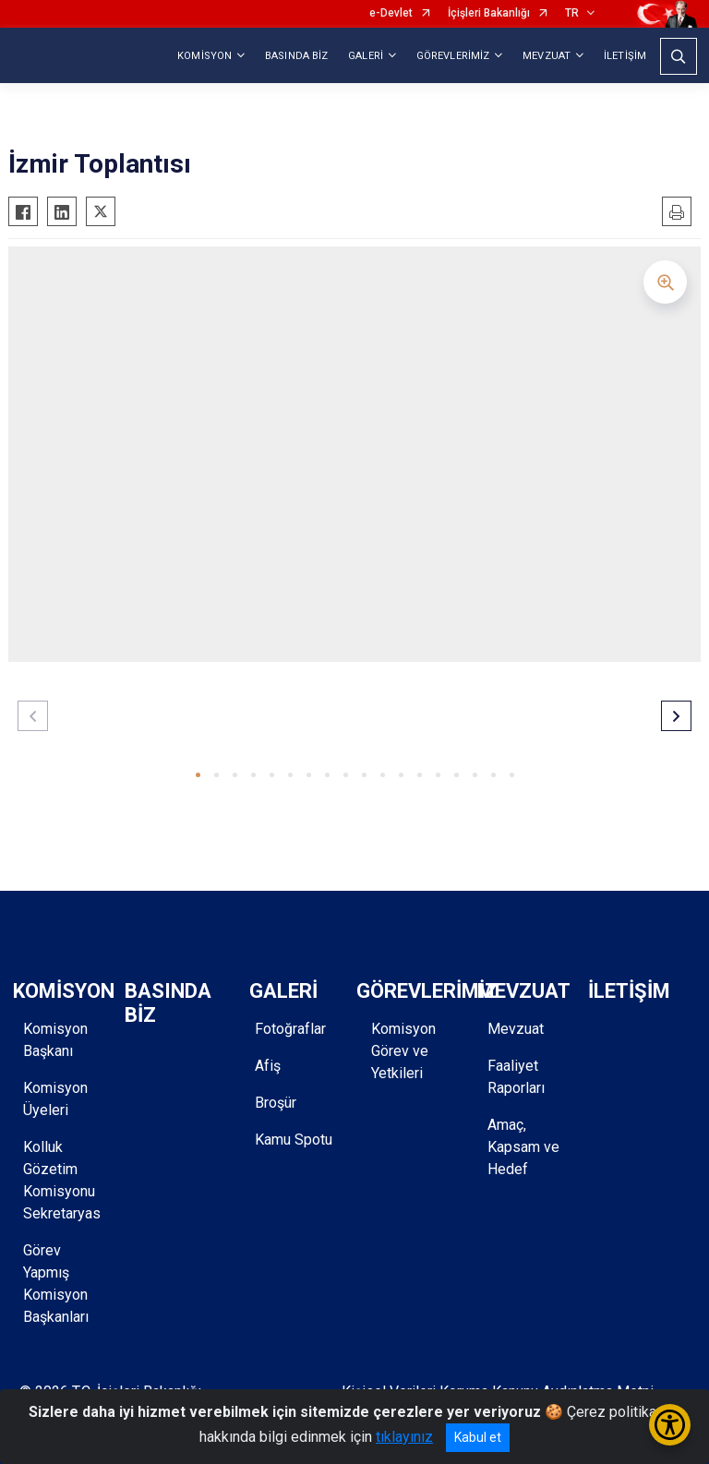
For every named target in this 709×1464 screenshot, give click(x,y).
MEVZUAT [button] (547, 56)
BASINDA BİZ (296, 56)
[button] (198, 775)
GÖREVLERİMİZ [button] (452, 56)
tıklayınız (404, 1437)
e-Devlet (391, 13)
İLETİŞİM (625, 56)
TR (572, 13)
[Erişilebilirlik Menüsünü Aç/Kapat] (670, 1425)
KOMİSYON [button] (204, 56)
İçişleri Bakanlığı (489, 13)
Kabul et (477, 1437)
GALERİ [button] (365, 56)
